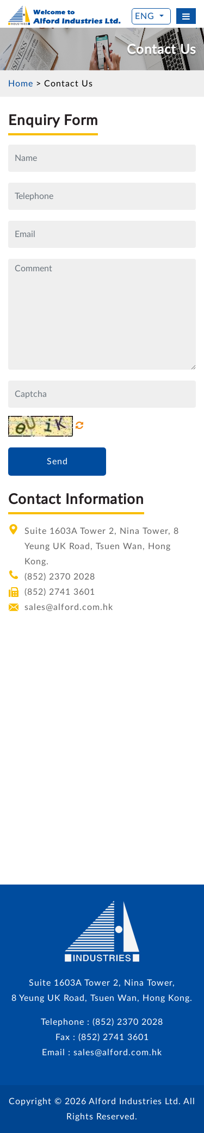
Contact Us (68, 83)
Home (20, 83)
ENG (146, 16)
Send (57, 461)
